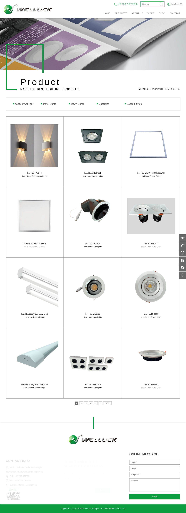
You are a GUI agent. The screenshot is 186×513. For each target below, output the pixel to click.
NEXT (107, 403)
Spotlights (104, 104)
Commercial (174, 89)
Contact (174, 13)
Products (121, 13)
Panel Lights (49, 104)
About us (137, 13)
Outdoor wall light (24, 104)
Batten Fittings (134, 104)
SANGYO (121, 508)
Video (151, 13)
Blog (162, 13)
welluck (28, 9)
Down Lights (77, 104)
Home (107, 13)
